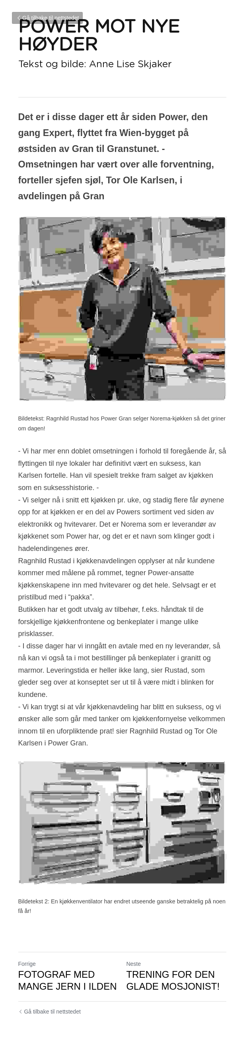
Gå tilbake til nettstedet (47, 18)
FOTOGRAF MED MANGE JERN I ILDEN (67, 961)
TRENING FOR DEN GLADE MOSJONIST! (176, 961)
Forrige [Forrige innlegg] (27, 945)
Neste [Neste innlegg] (137, 945)
